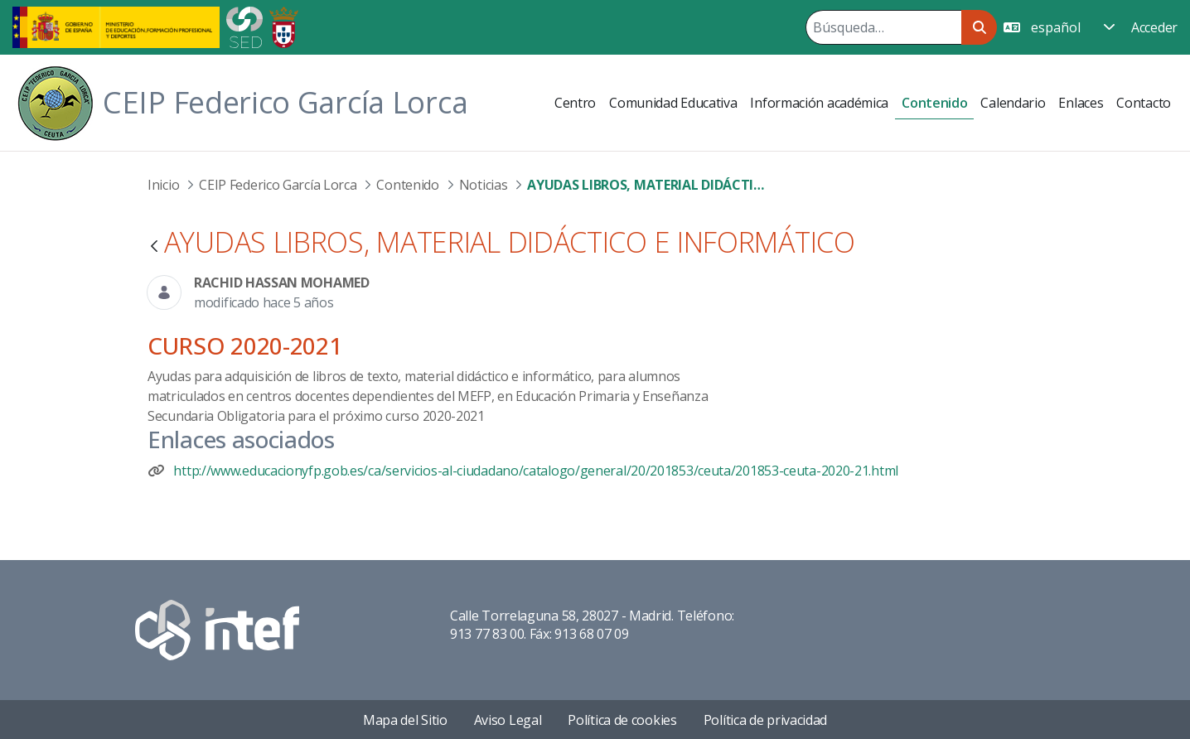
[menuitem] (575, 102)
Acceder (1154, 27)
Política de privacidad (765, 720)
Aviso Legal (508, 720)
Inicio (163, 185)
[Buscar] (883, 27)
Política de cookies (622, 720)
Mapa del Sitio (405, 720)
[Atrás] (154, 247)
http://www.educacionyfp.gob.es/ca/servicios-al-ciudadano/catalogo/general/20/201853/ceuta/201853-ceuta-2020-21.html (535, 470)
